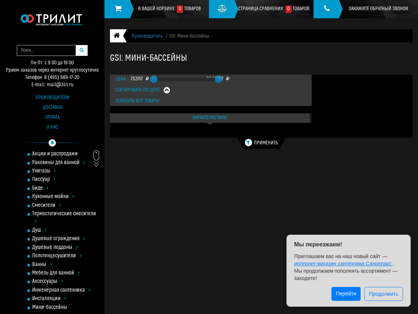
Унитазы (44, 171)
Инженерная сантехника (61, 290)
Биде (40, 188)
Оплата (52, 117)
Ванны (42, 265)
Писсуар (43, 179)
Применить (261, 142)
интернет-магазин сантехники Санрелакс (343, 263)
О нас (52, 127)
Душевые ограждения (58, 239)
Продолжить (383, 294)
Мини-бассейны (49, 307)
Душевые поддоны (55, 247)
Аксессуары (47, 281)
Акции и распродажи (55, 154)
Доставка (52, 107)
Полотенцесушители (56, 256)
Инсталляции (49, 299)
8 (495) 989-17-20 (61, 77)
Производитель (147, 36)
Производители (52, 98)
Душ (39, 230)
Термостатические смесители (64, 217)
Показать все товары (137, 101)
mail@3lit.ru (60, 85)
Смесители (46, 205)
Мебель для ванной (56, 273)
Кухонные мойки (53, 197)
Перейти (346, 293)
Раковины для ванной (58, 163)
